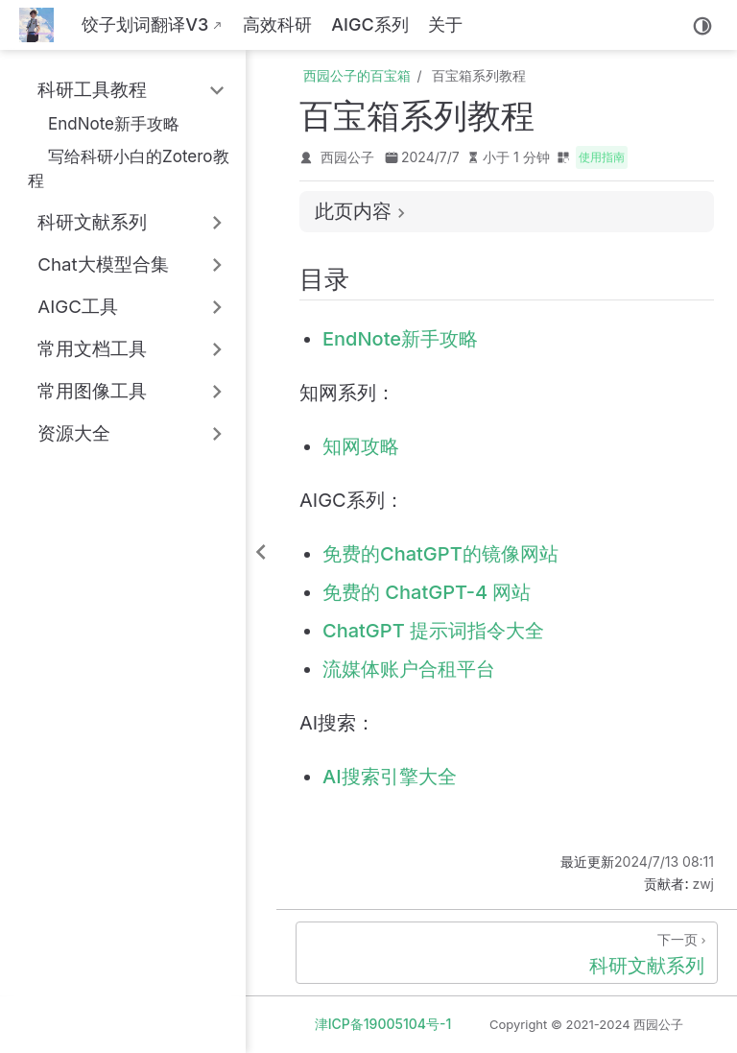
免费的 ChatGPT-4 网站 (426, 592)
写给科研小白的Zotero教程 (128, 168)
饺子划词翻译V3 (145, 24)
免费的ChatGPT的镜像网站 (440, 553)
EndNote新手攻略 (103, 123)
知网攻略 (360, 446)
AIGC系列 (369, 24)
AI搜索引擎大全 (389, 776)
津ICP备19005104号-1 (383, 1024)
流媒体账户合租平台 (408, 669)
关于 (445, 24)
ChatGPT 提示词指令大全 (433, 630)
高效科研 (277, 24)
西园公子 (347, 157)
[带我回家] (42, 25)
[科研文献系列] (507, 952)
